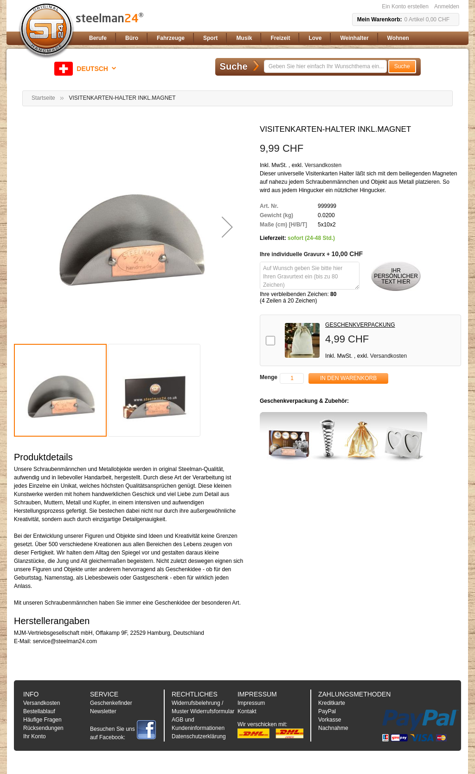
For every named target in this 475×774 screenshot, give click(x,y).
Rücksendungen (43, 728)
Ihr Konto (34, 736)
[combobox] (325, 66)
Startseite (43, 98)
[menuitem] (98, 38)
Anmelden (446, 6)
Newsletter (103, 711)
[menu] (272, 38)
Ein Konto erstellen (405, 6)
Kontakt (247, 711)
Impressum (251, 703)
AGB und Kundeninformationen (198, 723)
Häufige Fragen (42, 719)
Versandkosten (323, 165)
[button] (86, 69)
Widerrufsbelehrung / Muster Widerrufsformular (203, 707)
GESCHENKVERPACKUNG (360, 325)
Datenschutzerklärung (199, 736)
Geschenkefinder (111, 703)
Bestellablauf (39, 711)
